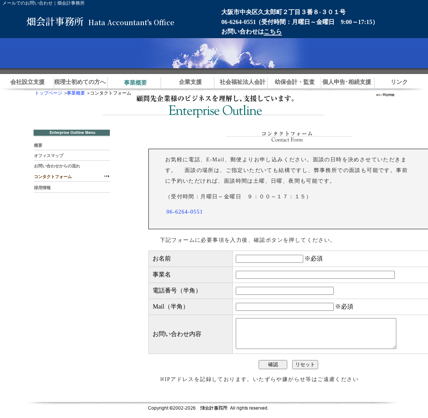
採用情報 (42, 187)
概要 (38, 145)
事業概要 (76, 93)
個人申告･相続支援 (346, 82)
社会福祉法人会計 (242, 82)
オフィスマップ (48, 155)
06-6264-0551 (238, 22)
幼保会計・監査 (295, 82)
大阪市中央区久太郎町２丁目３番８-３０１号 (283, 12)
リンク (399, 82)
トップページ (48, 93)
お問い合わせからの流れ (57, 166)
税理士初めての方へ (80, 82)
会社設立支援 (27, 82)
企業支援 (190, 82)
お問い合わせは (251, 31)
